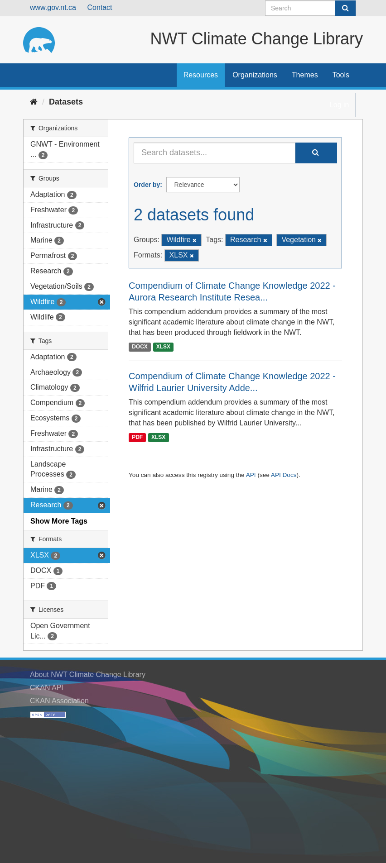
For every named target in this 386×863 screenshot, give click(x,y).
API (251, 475)
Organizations (254, 75)
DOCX (140, 346)
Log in (339, 105)
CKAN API (46, 687)
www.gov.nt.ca (53, 7)
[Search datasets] (310, 8)
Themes (305, 75)
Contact (99, 7)
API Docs (284, 475)
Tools (341, 75)
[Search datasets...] (214, 153)
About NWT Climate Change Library (87, 674)
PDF (137, 437)
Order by (147, 184)
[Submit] (345, 8)
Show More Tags (58, 521)
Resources (200, 75)
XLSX (163, 346)
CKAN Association (59, 701)
